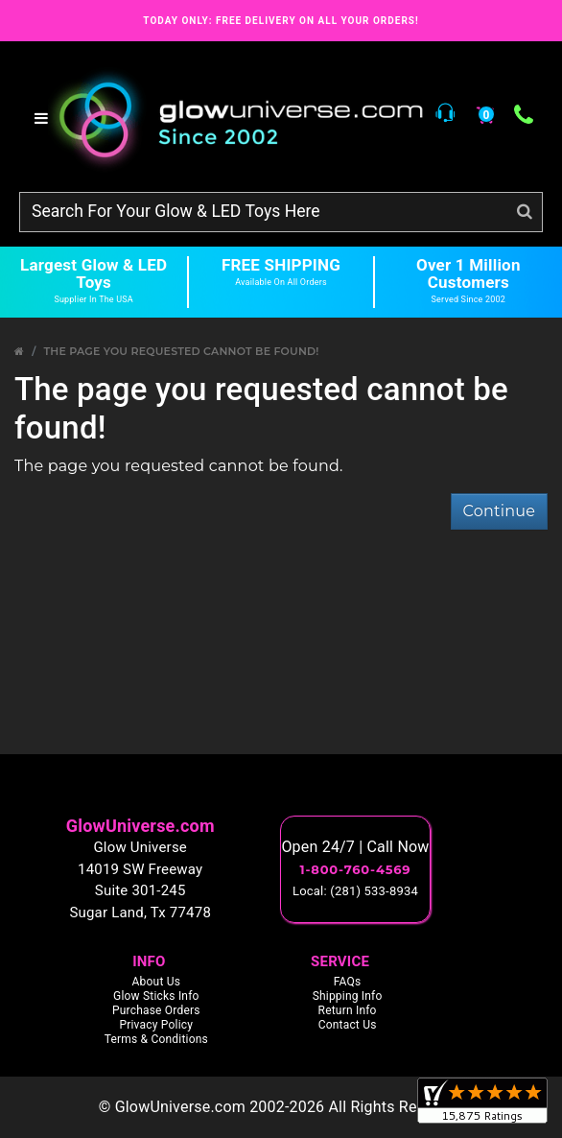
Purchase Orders (156, 1010)
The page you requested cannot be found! (180, 351)
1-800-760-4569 (355, 869)
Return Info (347, 1010)
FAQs (348, 981)
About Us (156, 981)
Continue (499, 511)
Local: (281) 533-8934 (355, 891)
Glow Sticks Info (156, 996)
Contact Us (347, 1024)
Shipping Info (348, 996)
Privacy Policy (156, 1024)
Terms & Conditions (156, 1039)
